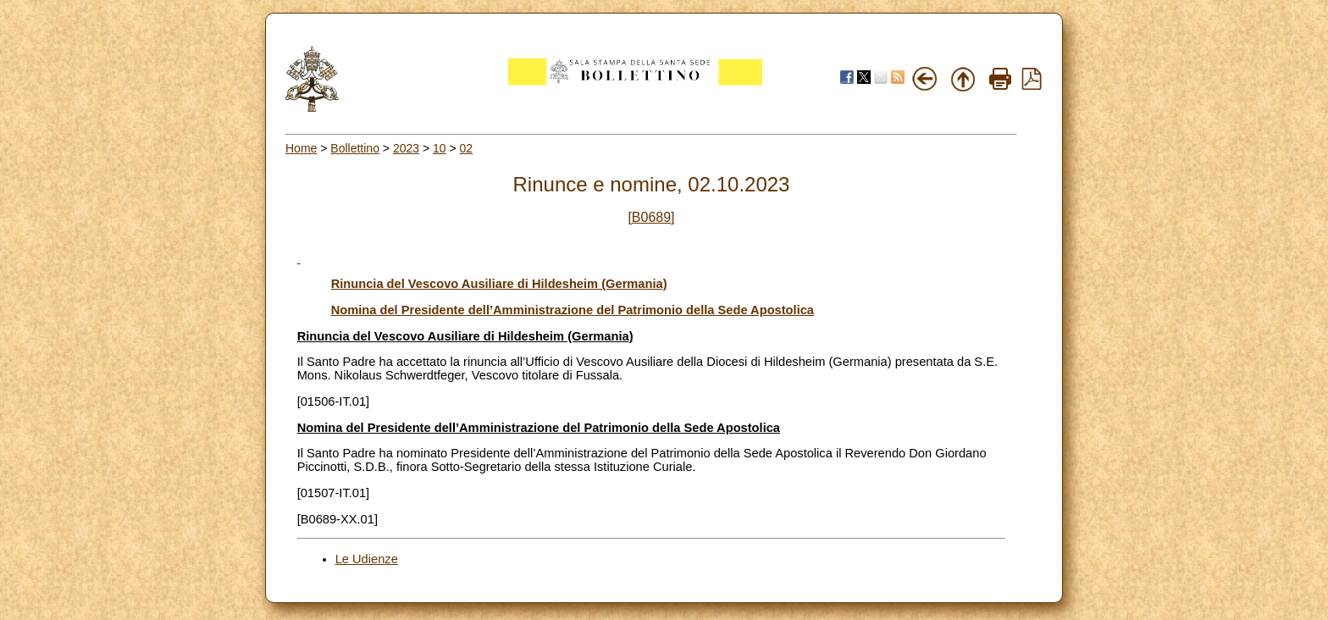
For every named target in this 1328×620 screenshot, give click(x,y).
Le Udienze (366, 559)
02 (466, 148)
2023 (406, 148)
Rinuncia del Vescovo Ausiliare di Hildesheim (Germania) (499, 284)
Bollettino (354, 148)
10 (439, 148)
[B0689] (651, 217)
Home (301, 148)
